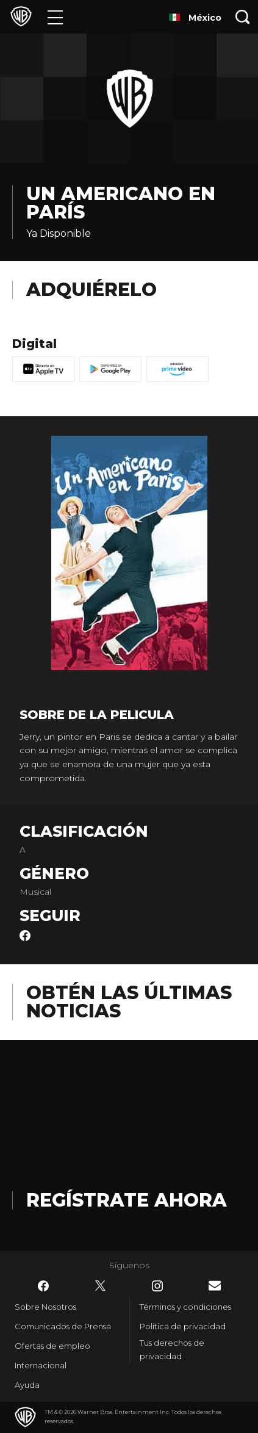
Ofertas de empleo (52, 1346)
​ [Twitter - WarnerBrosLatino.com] (100, 1285)
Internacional (40, 1365)
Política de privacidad (183, 1326)
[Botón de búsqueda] (243, 17)
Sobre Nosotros (45, 1307)
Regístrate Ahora (126, 1200)
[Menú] (55, 17)
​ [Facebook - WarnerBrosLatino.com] (43, 1285)
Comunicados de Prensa (63, 1326)
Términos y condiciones (185, 1307)
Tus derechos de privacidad (172, 1350)
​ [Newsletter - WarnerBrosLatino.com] (214, 1285)
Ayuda (27, 1385)
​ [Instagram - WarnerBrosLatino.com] (157, 1285)
